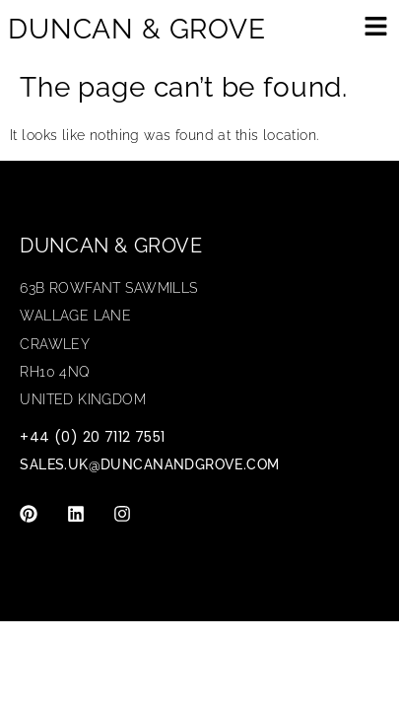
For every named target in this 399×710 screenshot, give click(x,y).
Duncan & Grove (111, 245)
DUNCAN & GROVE (137, 29)
